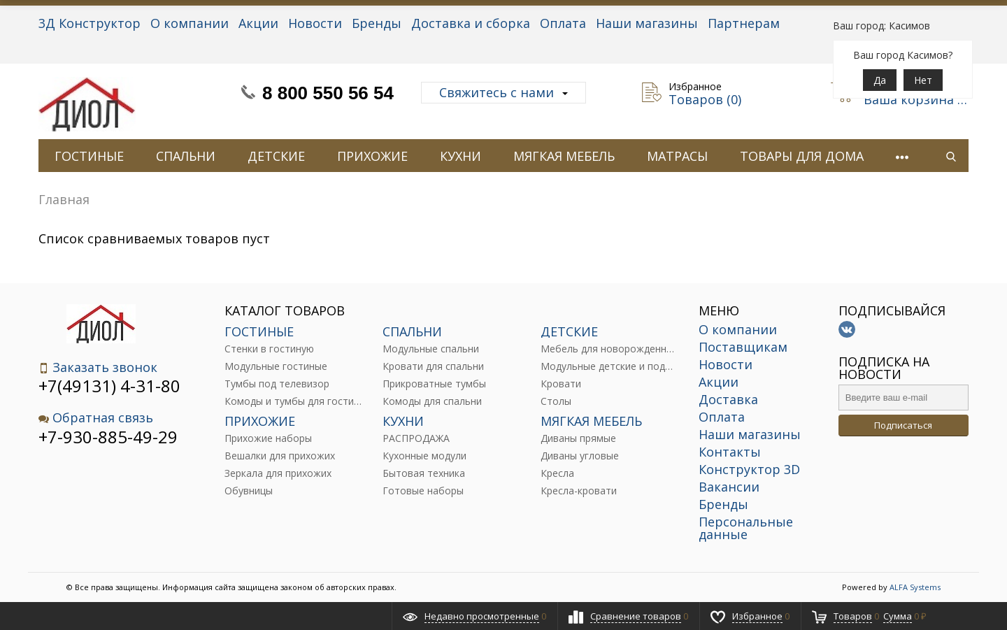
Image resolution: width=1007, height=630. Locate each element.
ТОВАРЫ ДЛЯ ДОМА (802, 156)
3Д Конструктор (89, 23)
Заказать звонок (97, 367)
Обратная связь (95, 417)
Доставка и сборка (470, 23)
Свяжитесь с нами (503, 92)
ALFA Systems (915, 587)
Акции (258, 23)
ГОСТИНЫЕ (89, 156)
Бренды (376, 23)
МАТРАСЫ (677, 156)
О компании (189, 23)
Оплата (563, 23)
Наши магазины (647, 23)
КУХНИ (460, 156)
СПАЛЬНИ (185, 156)
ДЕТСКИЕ (276, 156)
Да (879, 80)
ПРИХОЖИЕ (372, 156)
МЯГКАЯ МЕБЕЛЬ (564, 156)
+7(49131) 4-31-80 (109, 385)
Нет (923, 80)
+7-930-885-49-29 (108, 436)
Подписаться (903, 425)
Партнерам (744, 23)
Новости (315, 23)
